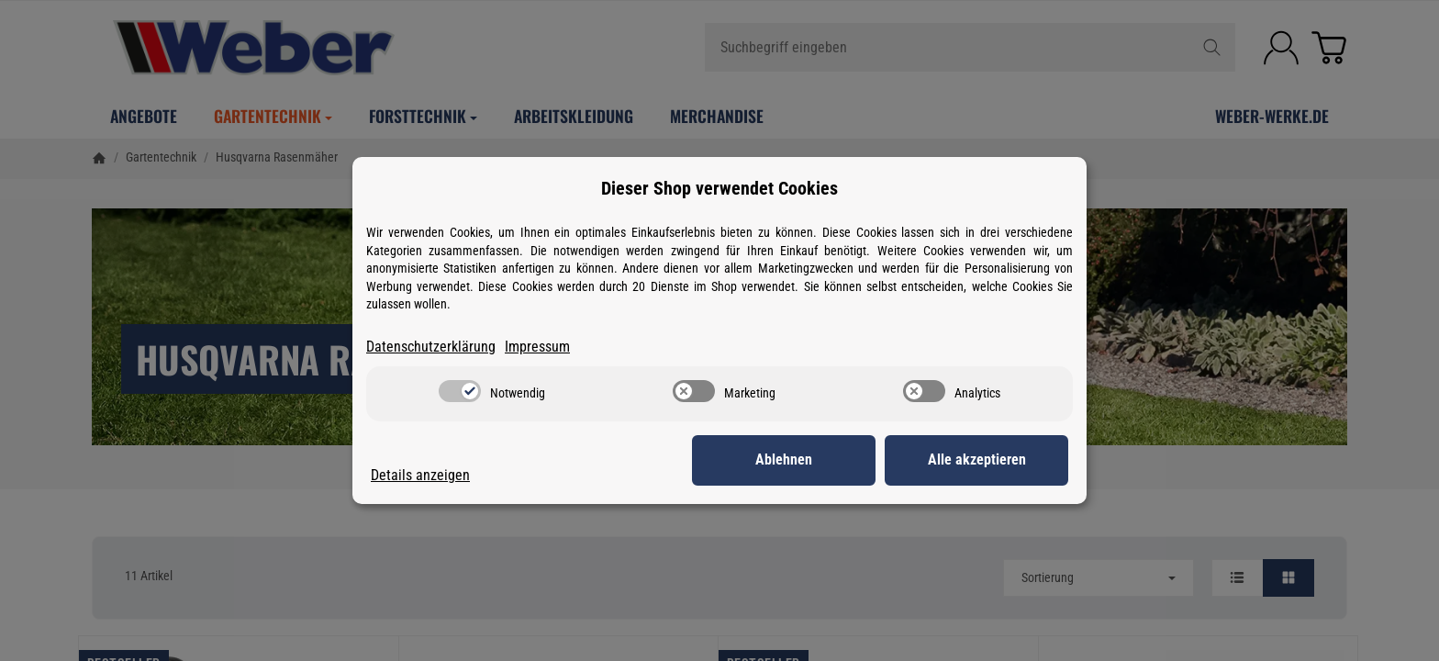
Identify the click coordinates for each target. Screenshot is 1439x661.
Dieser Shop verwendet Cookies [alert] (719, 188)
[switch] (460, 391)
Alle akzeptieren (977, 459)
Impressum (537, 346)
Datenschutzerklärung (431, 346)
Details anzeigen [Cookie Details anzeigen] (420, 475)
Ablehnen (783, 459)
